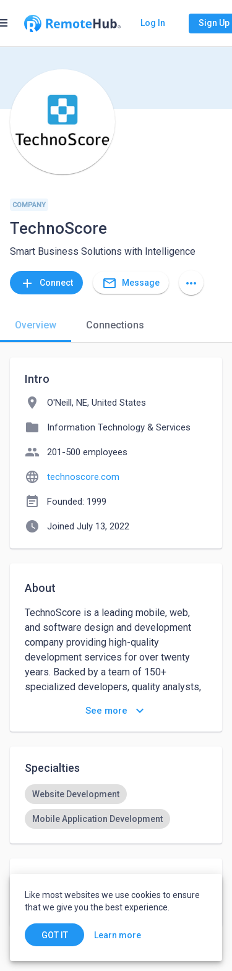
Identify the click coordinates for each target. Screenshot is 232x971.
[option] (76, 794)
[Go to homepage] (72, 23)
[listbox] (116, 806)
